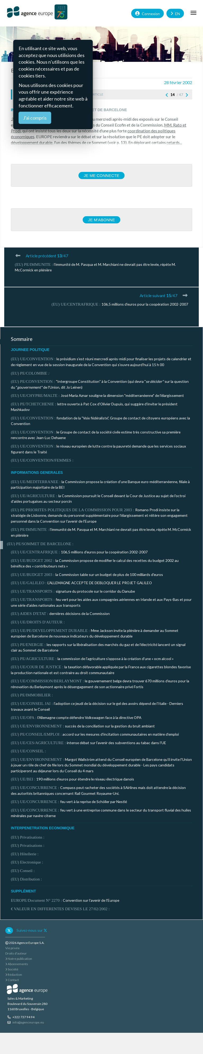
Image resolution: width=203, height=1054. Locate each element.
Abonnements (16, 964)
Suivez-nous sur (31, 930)
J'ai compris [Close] (35, 118)
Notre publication (18, 959)
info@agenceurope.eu (28, 1022)
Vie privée (12, 948)
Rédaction (13, 975)
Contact (12, 980)
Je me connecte (102, 175)
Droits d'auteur (16, 953)
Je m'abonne (101, 220)
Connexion (147, 13)
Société (11, 969)
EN (175, 13)
